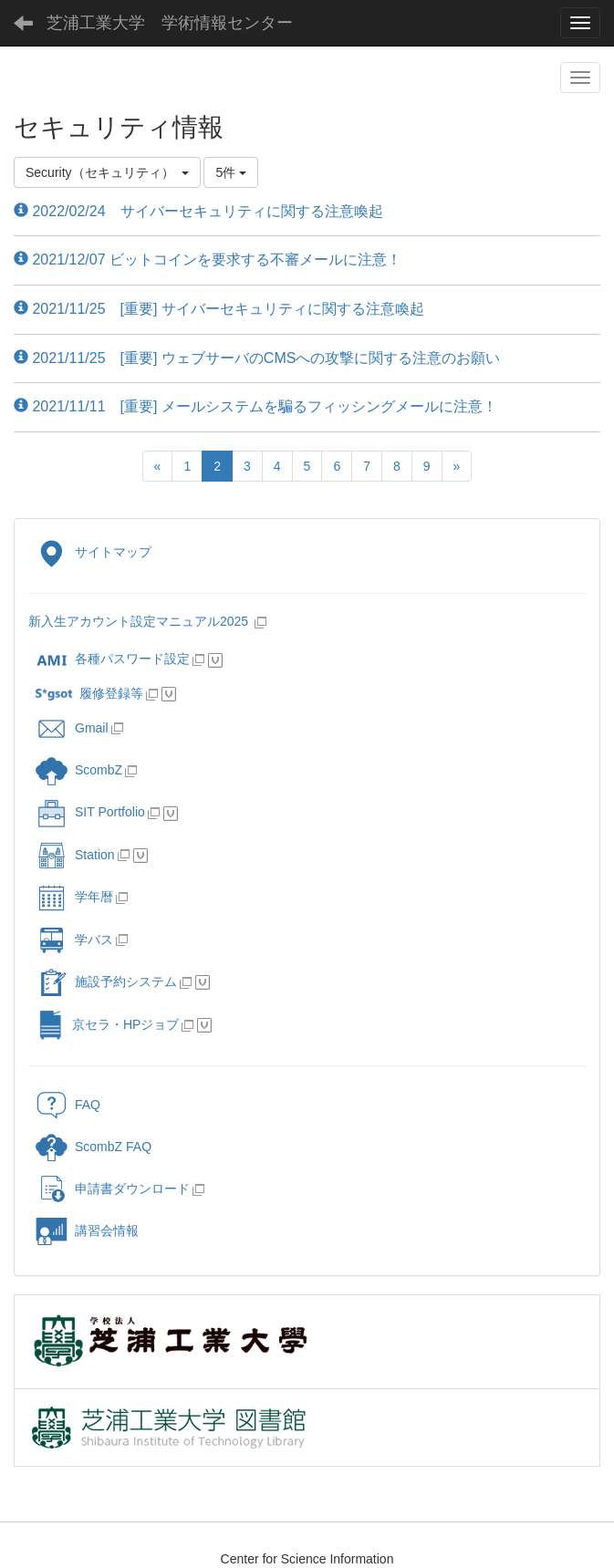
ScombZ (98, 770)
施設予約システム (106, 981)
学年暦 (74, 896)
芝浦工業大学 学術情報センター (170, 23)
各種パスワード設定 (113, 658)
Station (75, 854)
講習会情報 (87, 1230)
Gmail (72, 728)
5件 (230, 172)
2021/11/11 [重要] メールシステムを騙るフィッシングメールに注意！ (255, 406)
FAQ (68, 1104)
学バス (74, 939)
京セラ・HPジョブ (107, 1024)
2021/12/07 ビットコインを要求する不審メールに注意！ (207, 259)
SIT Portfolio (90, 812)
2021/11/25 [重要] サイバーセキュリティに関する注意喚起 (219, 309)
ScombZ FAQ (93, 1146)
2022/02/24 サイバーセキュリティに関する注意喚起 (198, 211)
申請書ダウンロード (113, 1188)
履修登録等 (89, 693)
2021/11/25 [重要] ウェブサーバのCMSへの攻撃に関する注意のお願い (257, 358)
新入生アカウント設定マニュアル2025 (140, 621)
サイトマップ (93, 552)
